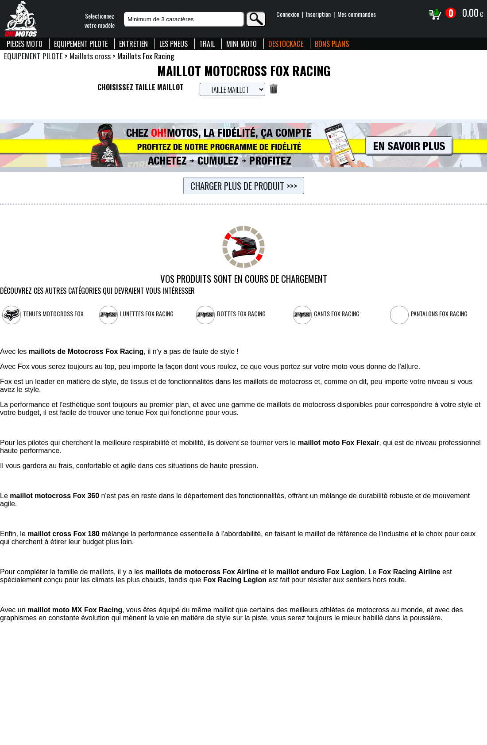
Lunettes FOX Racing (147, 313)
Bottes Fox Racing (241, 313)
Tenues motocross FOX (53, 313)
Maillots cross (90, 55)
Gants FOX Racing (336, 313)
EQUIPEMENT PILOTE (81, 43)
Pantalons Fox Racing (439, 313)
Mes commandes (356, 14)
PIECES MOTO (25, 43)
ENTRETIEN (133, 43)
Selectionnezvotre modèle (100, 20)
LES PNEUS (173, 43)
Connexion (287, 14)
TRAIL (207, 43)
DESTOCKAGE (285, 43)
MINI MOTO (241, 43)
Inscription (318, 14)
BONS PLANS (332, 43)
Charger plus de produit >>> (243, 185)
